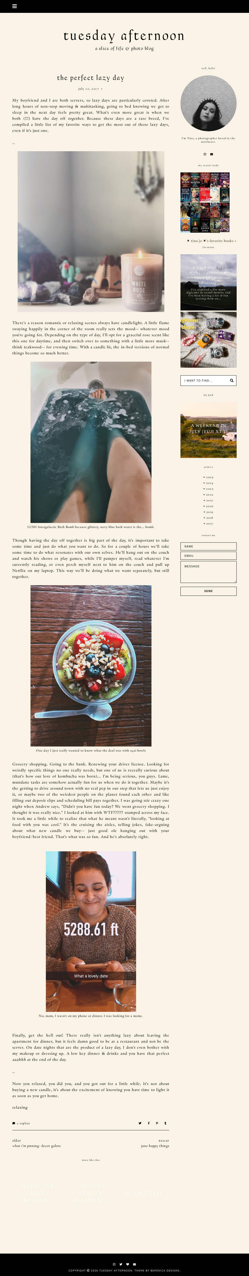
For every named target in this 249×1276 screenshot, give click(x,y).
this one (20, 340)
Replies (21, 1123)
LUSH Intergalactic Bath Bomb (50, 526)
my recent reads (208, 165)
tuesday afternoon (125, 35)
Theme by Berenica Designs (157, 1270)
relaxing (20, 1107)
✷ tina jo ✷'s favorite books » (212, 240)
